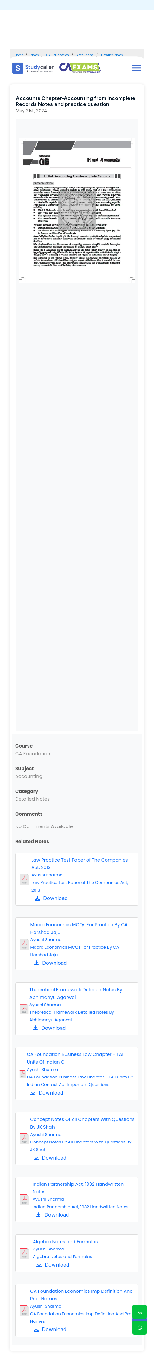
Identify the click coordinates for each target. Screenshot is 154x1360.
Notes (34, 55)
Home (19, 55)
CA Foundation (57, 55)
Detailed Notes (112, 55)
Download (51, 898)
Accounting (85, 55)
